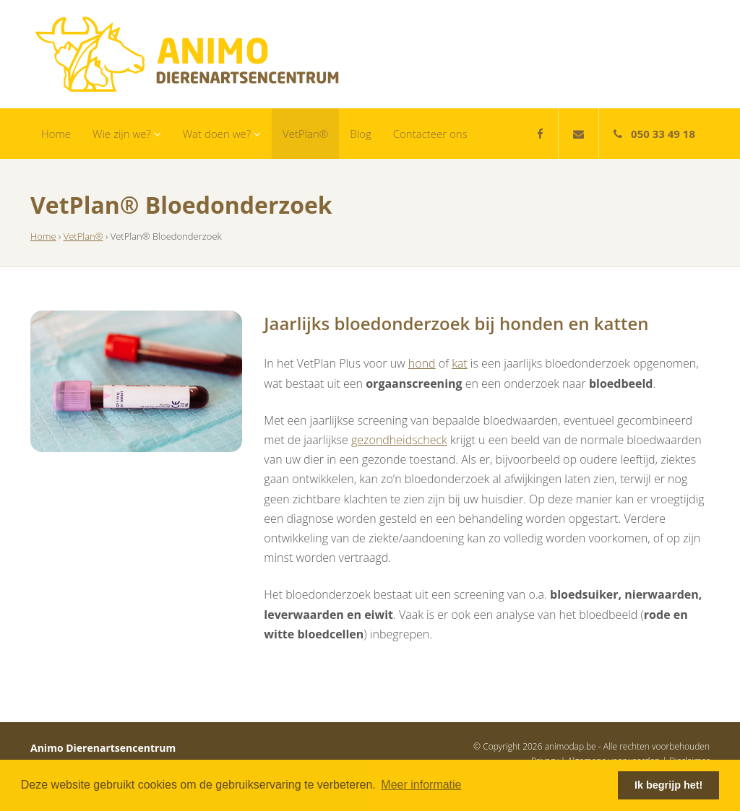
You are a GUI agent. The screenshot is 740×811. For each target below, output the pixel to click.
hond (422, 363)
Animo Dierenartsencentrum (187, 54)
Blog (360, 133)
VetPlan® (305, 133)
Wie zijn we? (126, 133)
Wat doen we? (222, 133)
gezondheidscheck (399, 440)
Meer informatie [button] (421, 785)
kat (460, 363)
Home (56, 133)
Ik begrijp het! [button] (668, 785)
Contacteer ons (430, 133)
